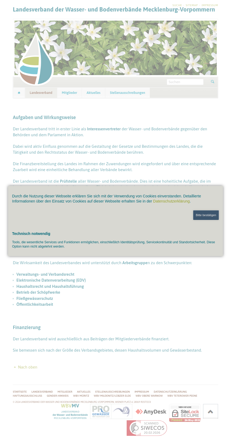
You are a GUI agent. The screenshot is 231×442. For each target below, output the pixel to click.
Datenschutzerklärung (171, 201)
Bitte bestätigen (206, 215)
